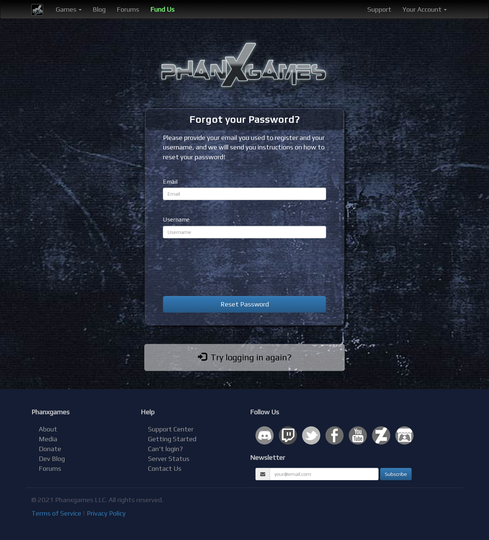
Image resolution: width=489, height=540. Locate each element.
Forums (128, 9)
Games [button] (69, 9)
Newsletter (267, 457)
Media (48, 439)
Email (170, 181)
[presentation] (218, 267)
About (48, 429)
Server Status (168, 458)
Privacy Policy (106, 513)
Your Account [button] (424, 9)
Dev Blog (52, 458)
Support (379, 9)
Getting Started (172, 439)
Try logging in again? (245, 357)
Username (176, 219)
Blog (99, 9)
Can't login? (165, 449)
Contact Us (164, 468)
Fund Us (162, 9)
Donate (50, 449)
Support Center (170, 429)
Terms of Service (56, 513)
